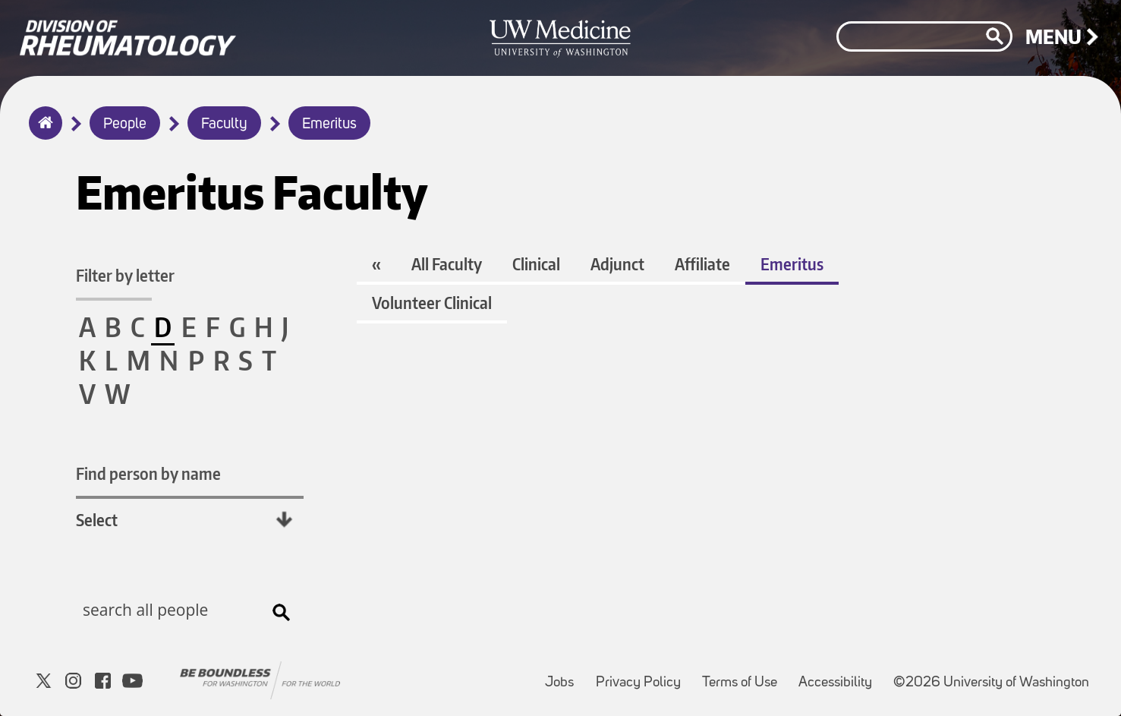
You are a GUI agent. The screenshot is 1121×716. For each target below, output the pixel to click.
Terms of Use (744, 675)
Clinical (536, 264)
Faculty (224, 124)
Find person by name (148, 473)
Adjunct (617, 264)
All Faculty (446, 264)
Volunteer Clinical (432, 302)
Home (42, 133)
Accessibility (839, 675)
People (124, 124)
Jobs (564, 675)
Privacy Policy (643, 675)
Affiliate (702, 264)
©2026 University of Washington (991, 683)
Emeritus (329, 124)
